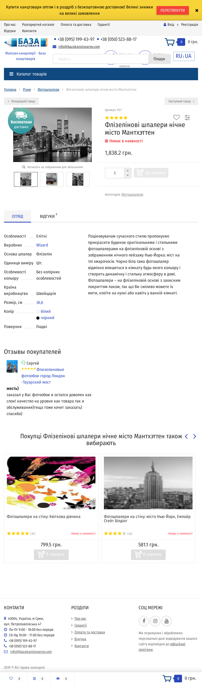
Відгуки (10, 31)
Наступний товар (181, 101)
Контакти (29, 31)
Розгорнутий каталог (38, 24)
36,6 (39, 302)
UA (188, 55)
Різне (27, 89)
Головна (10, 89)
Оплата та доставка (76, 24)
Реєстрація (189, 24)
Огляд (17, 216)
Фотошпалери (48, 89)
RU (179, 55)
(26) (118, 534)
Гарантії (104, 24)
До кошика (156, 172)
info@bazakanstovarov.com (79, 46)
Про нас (10, 24)
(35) (21, 534)
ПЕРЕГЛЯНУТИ (172, 10)
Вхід (169, 24)
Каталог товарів (28, 74)
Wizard (42, 245)
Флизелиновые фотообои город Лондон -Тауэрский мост (43, 376)
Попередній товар (21, 101)
